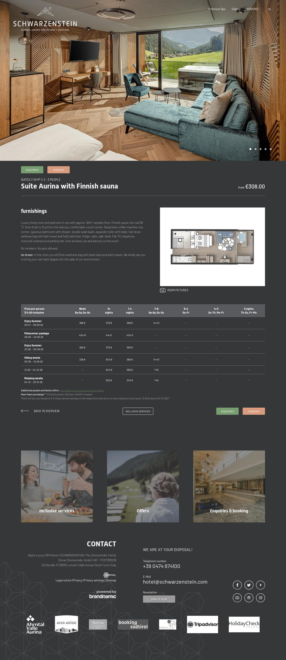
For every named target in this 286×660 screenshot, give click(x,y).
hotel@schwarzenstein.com (175, 581)
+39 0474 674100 (161, 566)
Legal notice (64, 580)
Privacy (78, 580)
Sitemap (111, 580)
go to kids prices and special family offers (82, 390)
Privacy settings (94, 580)
